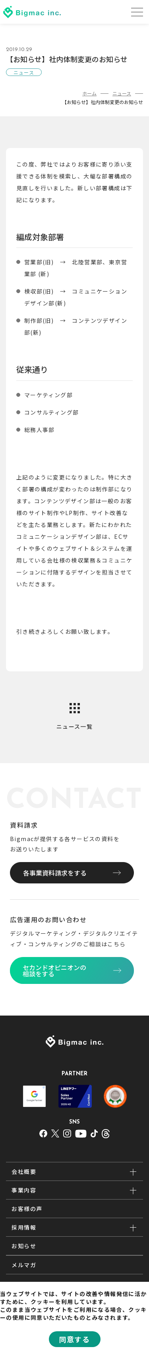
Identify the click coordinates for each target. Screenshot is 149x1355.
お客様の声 (27, 1209)
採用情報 (24, 1227)
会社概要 (24, 1171)
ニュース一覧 (74, 726)
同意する (74, 1339)
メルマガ (24, 1265)
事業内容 (24, 1190)
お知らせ (24, 1246)
